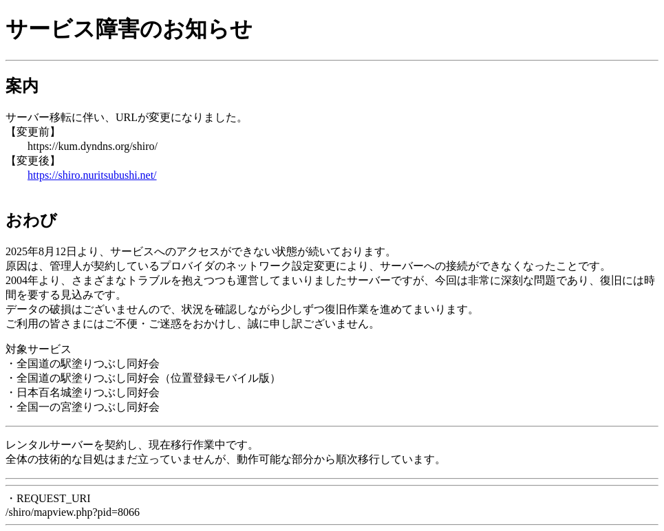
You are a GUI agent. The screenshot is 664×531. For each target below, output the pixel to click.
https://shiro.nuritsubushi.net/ (92, 175)
